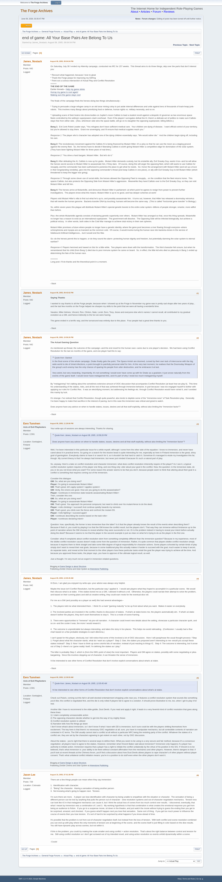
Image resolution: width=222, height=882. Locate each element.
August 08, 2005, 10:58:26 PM (61, 337)
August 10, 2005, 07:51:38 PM (61, 775)
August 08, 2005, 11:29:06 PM (61, 423)
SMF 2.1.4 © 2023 (25, 879)
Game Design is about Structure (73, 566)
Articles (145, 11)
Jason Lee (29, 774)
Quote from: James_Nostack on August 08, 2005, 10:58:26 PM (81, 435)
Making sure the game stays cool (65, 95)
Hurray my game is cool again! (64, 92)
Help (179, 879)
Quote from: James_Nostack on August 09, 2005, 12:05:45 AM (81, 683)
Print (197, 53)
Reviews (169, 11)
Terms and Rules (189, 879)
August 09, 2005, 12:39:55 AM (61, 677)
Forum (157, 11)
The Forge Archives (36, 11)
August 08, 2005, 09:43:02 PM (61, 293)
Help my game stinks (75, 89)
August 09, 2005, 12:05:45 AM (61, 578)
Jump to (161, 861)
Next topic (195, 45)
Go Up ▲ (199, 879)
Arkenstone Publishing (99, 569)
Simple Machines (39, 879)
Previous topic (180, 45)
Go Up (24, 849)
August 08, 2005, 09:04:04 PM (61, 61)
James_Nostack (32, 61)
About (134, 11)
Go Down (26, 53)
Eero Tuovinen (31, 423)
